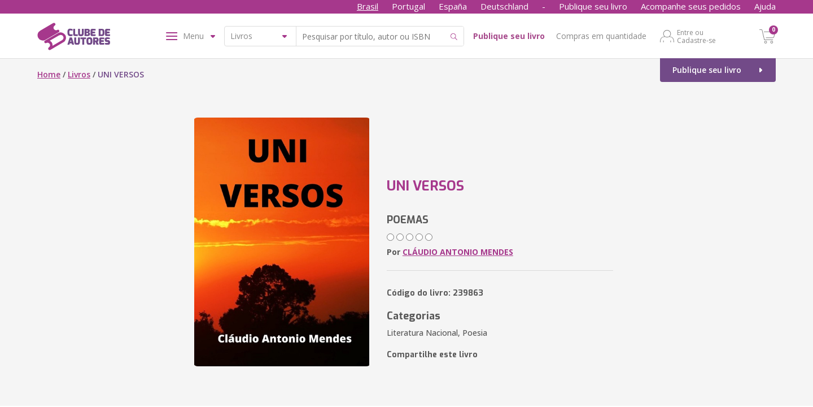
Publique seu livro (593, 6)
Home (48, 74)
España (453, 6)
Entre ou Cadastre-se (696, 36)
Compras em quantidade (601, 36)
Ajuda (765, 6)
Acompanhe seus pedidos (691, 6)
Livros (79, 74)
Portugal (408, 6)
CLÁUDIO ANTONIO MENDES (458, 251)
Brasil (367, 6)
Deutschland (504, 6)
